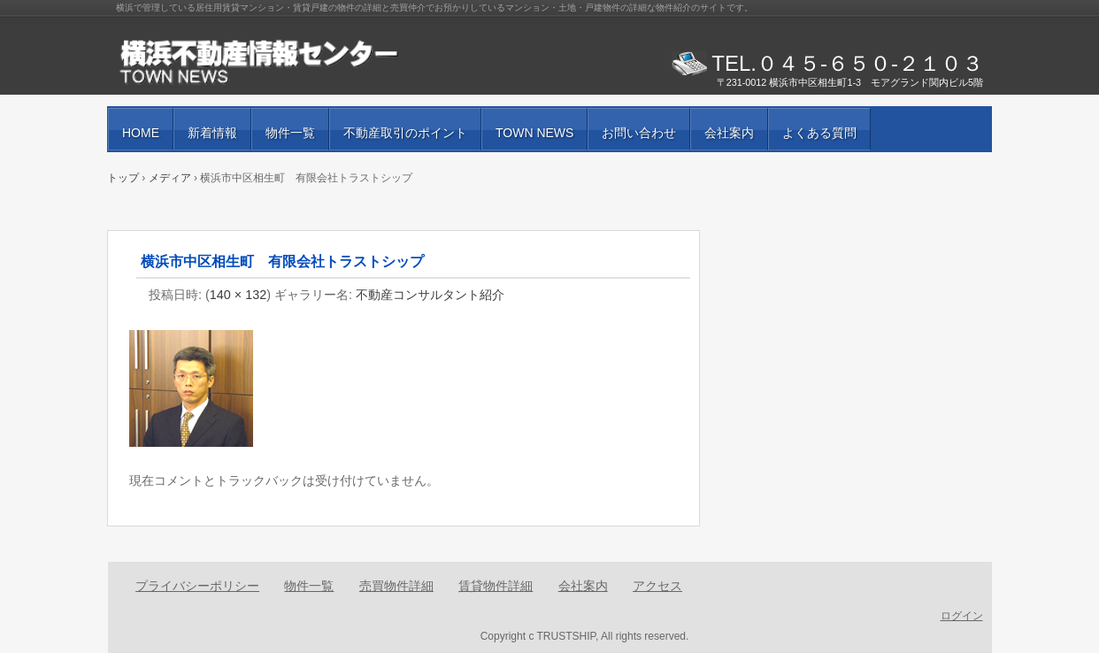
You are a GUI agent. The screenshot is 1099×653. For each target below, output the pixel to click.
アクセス (657, 586)
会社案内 (729, 133)
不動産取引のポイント (405, 133)
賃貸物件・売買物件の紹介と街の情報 (319, 61)
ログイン (962, 616)
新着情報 (212, 133)
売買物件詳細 (396, 586)
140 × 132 (238, 295)
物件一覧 (290, 133)
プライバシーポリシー (197, 586)
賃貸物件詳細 (495, 586)
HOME (140, 133)
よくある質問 (819, 133)
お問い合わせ (639, 133)
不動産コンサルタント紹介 (430, 295)
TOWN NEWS (534, 133)
